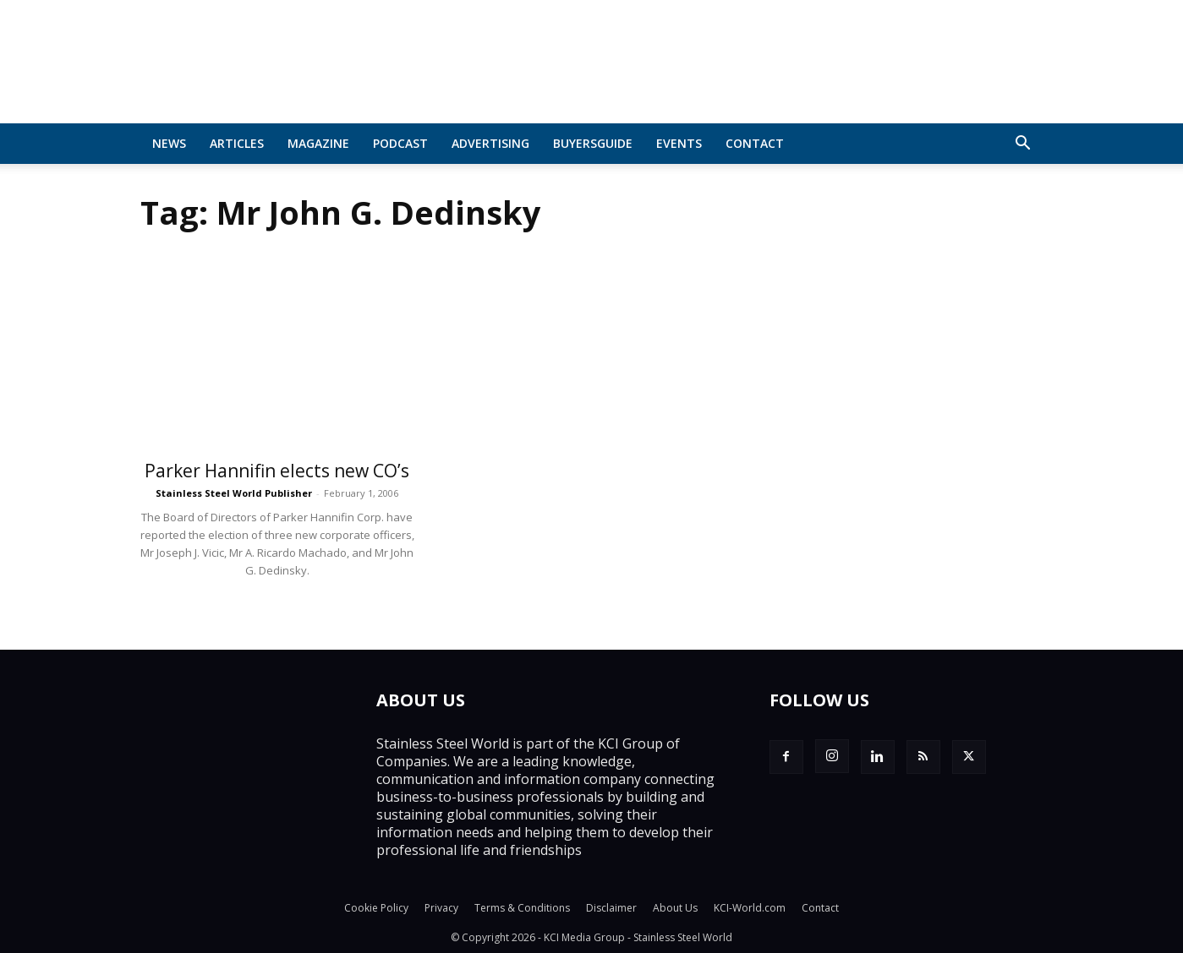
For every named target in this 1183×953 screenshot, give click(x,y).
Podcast (400, 143)
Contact (755, 143)
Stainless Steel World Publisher (234, 493)
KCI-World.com (750, 908)
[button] (1023, 144)
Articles (237, 143)
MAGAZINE (318, 143)
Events (679, 143)
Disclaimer (611, 908)
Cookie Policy (376, 908)
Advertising (490, 143)
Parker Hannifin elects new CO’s (277, 470)
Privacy (441, 908)
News (169, 143)
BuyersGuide (593, 143)
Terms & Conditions (522, 908)
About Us (675, 908)
